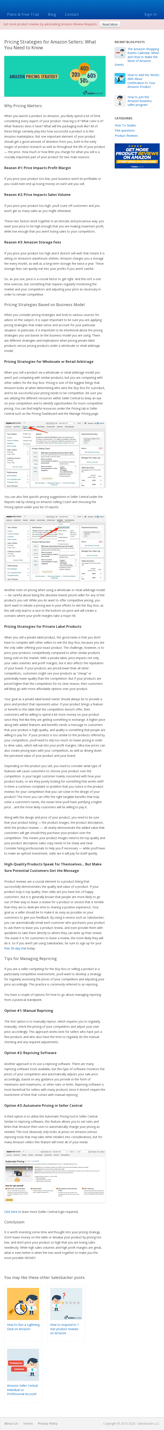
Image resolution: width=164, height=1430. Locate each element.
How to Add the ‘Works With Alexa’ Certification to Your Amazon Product (143, 81)
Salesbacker (82, 5)
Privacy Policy (48, 1423)
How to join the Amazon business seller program (139, 101)
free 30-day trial (15, 948)
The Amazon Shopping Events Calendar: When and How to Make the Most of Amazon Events (137, 57)
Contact (72, 14)
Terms (28, 1423)
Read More (110, 24)
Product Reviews (126, 136)
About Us (11, 1423)
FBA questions (125, 130)
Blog (52, 14)
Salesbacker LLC (148, 1423)
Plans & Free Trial (23, 14)
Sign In (150, 14)
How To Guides (125, 125)
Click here (11, 1212)
